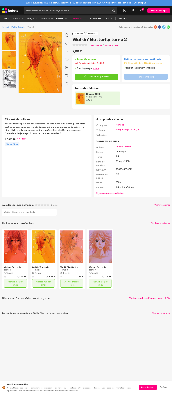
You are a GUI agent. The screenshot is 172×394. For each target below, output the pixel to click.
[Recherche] (67, 10)
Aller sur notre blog (161, 313)
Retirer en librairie (146, 77)
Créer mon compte (159, 10)
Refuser (164, 387)
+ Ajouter (21, 138)
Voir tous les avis (162, 205)
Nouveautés (95, 18)
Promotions (61, 18)
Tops (108, 18)
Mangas (32, 18)
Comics (18, 18)
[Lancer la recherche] (113, 10)
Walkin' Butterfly (18, 27)
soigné (96, 68)
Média (123, 18)
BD (7, 18)
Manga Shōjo (122, 129)
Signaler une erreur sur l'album (110, 193)
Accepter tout (147, 387)
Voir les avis (96, 45)
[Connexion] (133, 10)
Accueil (5, 27)
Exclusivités (78, 18)
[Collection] (124, 10)
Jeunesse (47, 18)
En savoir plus (140, 2)
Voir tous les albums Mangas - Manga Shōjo (149, 298)
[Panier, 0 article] (141, 10)
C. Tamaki (8, 273)
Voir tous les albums (160, 223)
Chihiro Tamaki (123, 146)
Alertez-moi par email (96, 77)
